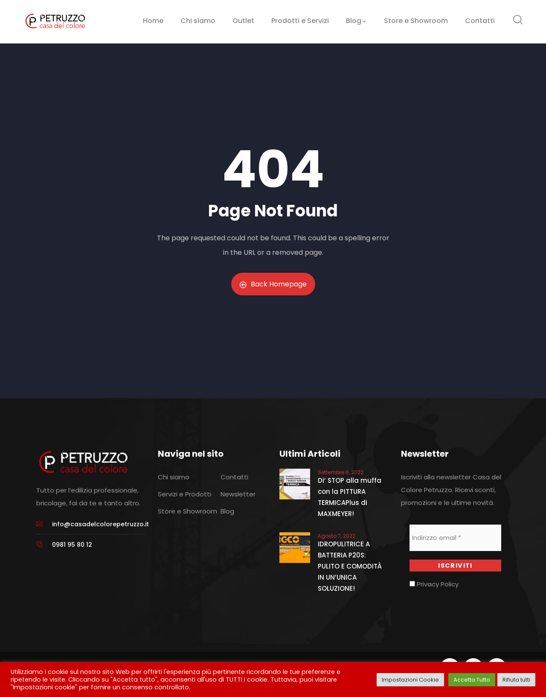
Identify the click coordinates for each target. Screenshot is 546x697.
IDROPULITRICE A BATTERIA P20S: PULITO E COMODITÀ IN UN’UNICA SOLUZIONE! (350, 566)
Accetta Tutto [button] (471, 680)
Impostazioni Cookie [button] (410, 680)
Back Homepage (273, 284)
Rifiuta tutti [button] (516, 680)
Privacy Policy (434, 584)
